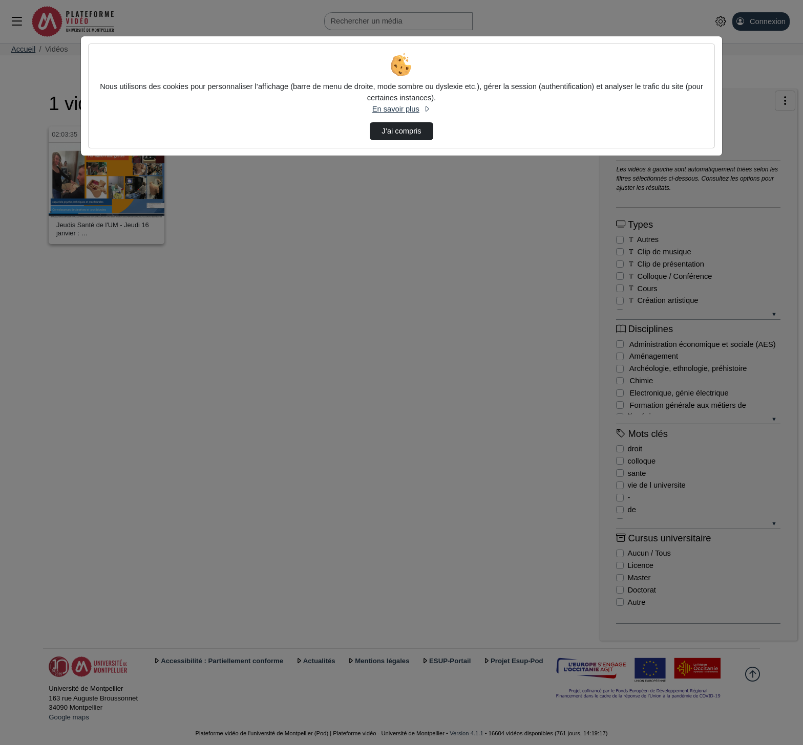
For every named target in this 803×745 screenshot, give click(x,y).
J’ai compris (401, 131)
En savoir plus (401, 109)
